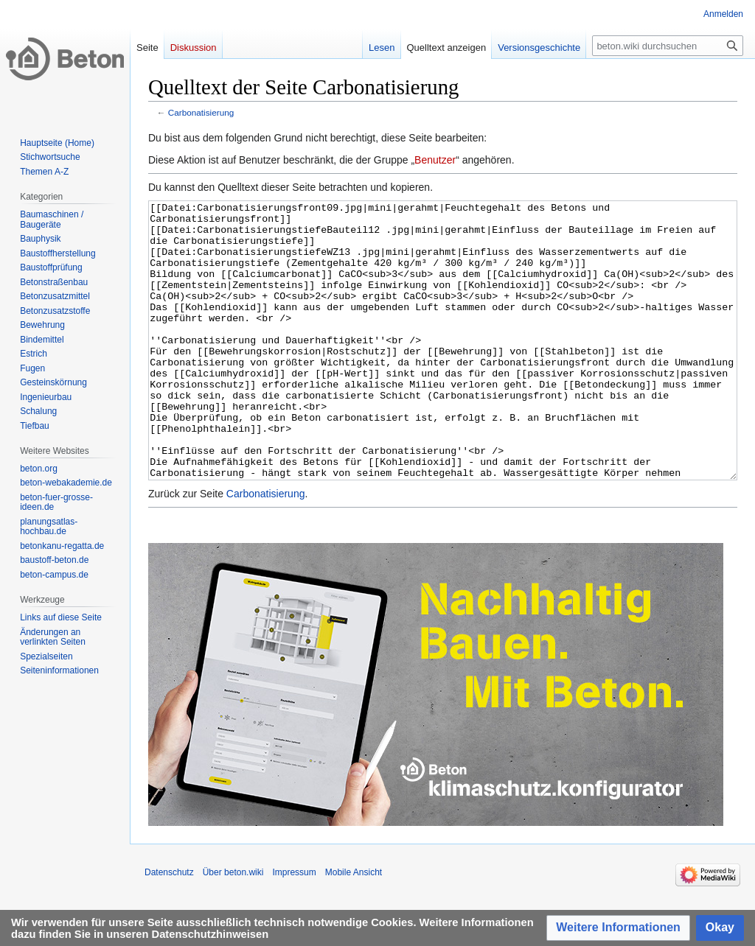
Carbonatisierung (201, 112)
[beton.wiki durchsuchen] (667, 45)
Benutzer (435, 160)
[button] (618, 928)
